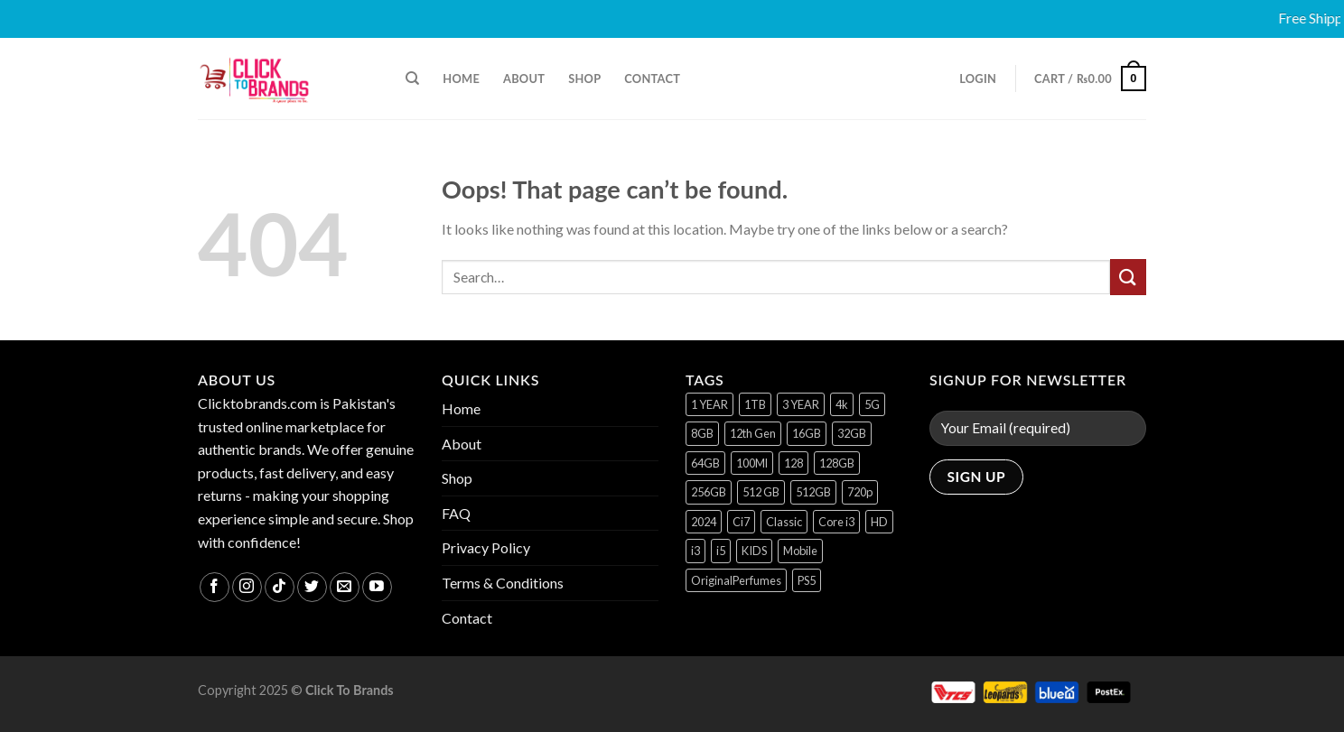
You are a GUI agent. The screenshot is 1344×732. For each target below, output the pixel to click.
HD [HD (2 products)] (879, 521)
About (524, 78)
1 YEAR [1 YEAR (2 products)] (709, 404)
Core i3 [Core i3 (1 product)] (836, 521)
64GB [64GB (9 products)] (705, 463)
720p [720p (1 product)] (860, 492)
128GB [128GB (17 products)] (836, 463)
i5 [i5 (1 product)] (720, 550)
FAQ (456, 513)
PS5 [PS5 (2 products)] (807, 580)
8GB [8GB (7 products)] (702, 433)
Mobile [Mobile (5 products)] (800, 550)
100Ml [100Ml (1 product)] (752, 463)
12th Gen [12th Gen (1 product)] (753, 433)
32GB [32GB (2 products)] (851, 433)
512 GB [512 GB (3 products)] (760, 492)
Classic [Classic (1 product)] (784, 521)
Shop (584, 78)
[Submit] (1128, 276)
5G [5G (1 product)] (872, 404)
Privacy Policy (486, 547)
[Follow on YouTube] (377, 587)
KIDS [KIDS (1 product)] (754, 550)
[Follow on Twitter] (312, 587)
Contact (652, 78)
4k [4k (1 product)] (841, 404)
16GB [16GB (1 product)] (806, 433)
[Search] (412, 78)
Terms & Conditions (503, 582)
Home (461, 78)
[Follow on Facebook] (214, 587)
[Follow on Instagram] (247, 587)
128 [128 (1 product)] (793, 463)
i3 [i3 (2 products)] (695, 550)
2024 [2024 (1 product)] (703, 521)
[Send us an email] (344, 587)
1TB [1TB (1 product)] (755, 404)
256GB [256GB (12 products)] (708, 492)
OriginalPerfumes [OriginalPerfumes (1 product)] (736, 580)
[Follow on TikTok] (279, 587)
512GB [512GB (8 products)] (813, 492)
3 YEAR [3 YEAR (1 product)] (800, 404)
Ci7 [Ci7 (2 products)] (741, 521)
